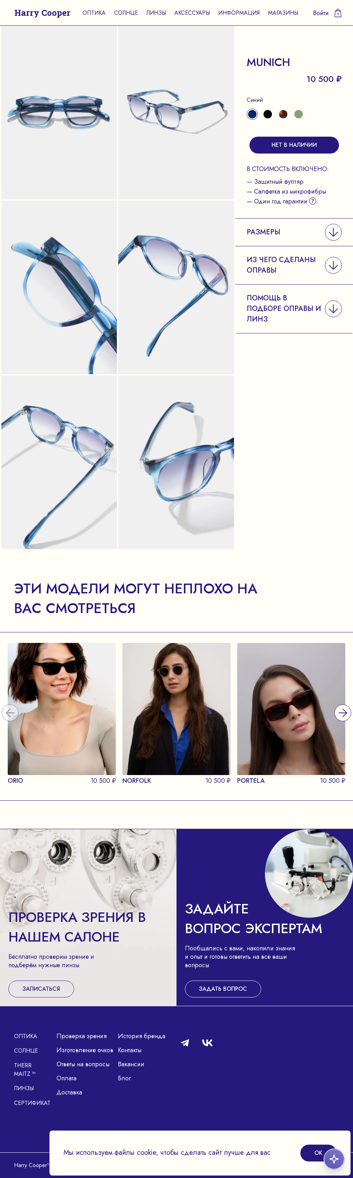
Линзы (156, 13)
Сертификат (32, 1103)
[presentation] (342, 704)
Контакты (129, 1050)
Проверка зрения (81, 1036)
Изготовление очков (84, 1050)
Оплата (66, 1078)
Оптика (94, 13)
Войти (321, 13)
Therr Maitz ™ (25, 1069)
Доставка (69, 1092)
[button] (294, 232)
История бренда (141, 1036)
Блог (124, 1078)
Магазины (283, 13)
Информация (239, 13)
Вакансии (131, 1064)
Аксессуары (192, 13)
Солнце (126, 13)
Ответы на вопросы (82, 1064)
